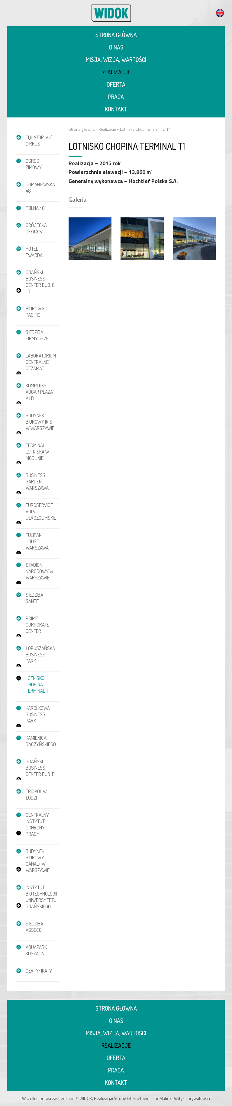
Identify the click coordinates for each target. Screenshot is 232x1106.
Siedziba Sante (34, 597)
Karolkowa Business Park (38, 714)
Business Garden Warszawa (37, 481)
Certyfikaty (39, 970)
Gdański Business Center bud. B (40, 767)
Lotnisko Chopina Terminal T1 (38, 684)
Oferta (116, 84)
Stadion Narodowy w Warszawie (39, 571)
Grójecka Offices (36, 228)
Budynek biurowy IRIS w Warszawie (40, 421)
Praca (116, 97)
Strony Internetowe (132, 1098)
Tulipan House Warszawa (37, 541)
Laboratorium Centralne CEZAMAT (41, 361)
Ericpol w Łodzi (36, 794)
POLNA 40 (35, 208)
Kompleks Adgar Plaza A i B (39, 391)
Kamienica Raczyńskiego (41, 741)
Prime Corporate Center (37, 624)
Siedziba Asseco (34, 926)
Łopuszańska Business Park (40, 654)
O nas (116, 47)
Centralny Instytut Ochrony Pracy (37, 824)
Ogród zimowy (34, 164)
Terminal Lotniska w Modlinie (37, 451)
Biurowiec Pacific (36, 311)
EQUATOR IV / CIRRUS (39, 140)
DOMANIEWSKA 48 (40, 187)
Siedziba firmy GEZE (37, 335)
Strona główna (116, 35)
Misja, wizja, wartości (116, 59)
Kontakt (116, 109)
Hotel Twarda (34, 251)
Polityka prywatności (191, 1098)
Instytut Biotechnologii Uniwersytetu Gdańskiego (41, 896)
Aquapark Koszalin (36, 950)
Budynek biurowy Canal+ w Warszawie (38, 860)
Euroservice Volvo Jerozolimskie (41, 511)
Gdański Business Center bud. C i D (40, 281)
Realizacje (116, 72)
